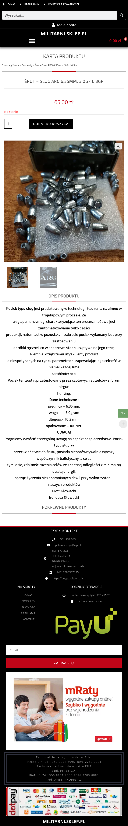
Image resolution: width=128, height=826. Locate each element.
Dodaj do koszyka (51, 124)
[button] (32, 41)
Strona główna (10, 65)
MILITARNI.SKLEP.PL (64, 33)
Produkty (27, 65)
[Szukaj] (121, 15)
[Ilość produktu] (8, 124)
